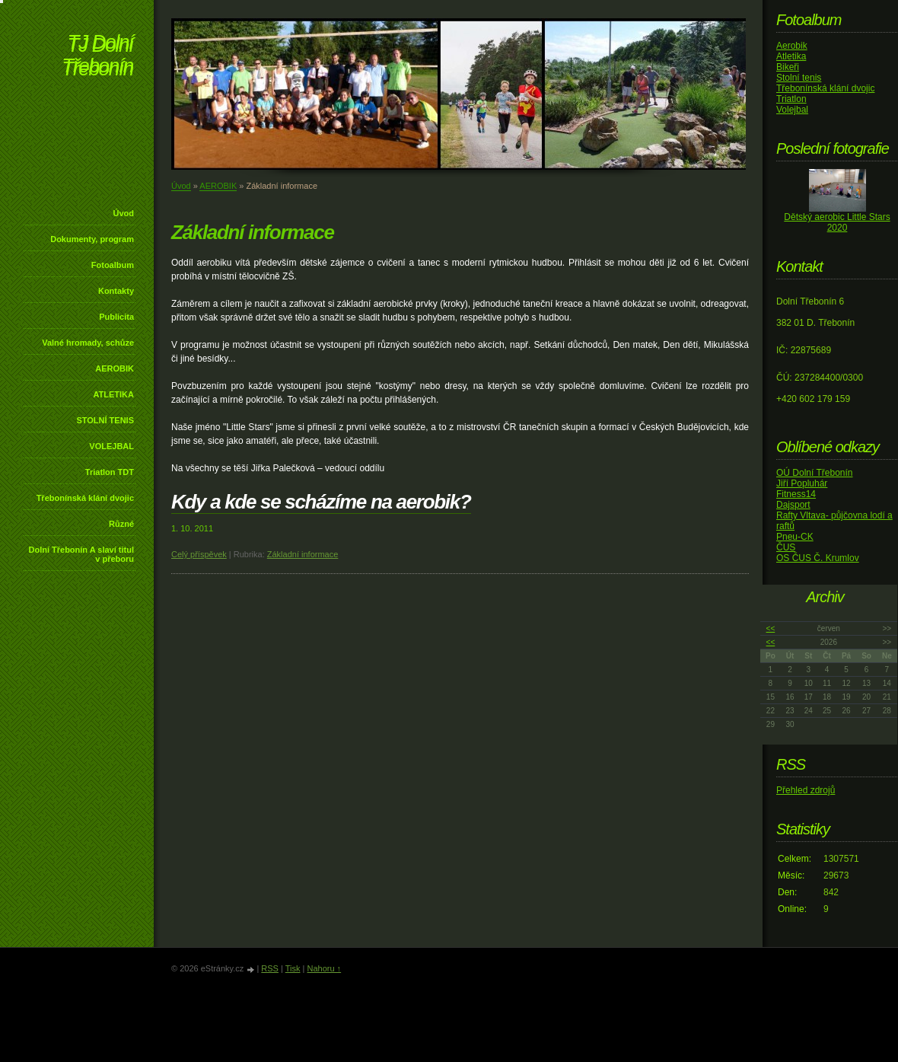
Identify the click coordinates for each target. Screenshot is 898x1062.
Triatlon (791, 99)
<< (770, 628)
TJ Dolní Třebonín (97, 56)
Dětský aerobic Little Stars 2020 (837, 222)
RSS (270, 968)
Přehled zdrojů (805, 790)
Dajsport (793, 504)
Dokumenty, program (92, 239)
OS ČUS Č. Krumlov (817, 558)
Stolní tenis (798, 77)
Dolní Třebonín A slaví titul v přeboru (81, 554)
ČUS (785, 547)
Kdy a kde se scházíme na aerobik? (321, 501)
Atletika (791, 56)
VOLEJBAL (111, 446)
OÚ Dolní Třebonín (814, 472)
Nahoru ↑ (324, 968)
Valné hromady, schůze (88, 342)
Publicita (116, 316)
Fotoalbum (112, 264)
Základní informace (303, 554)
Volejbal (792, 109)
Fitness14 (796, 494)
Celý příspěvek (199, 554)
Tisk (293, 968)
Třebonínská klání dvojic (85, 497)
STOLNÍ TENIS (105, 420)
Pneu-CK (795, 536)
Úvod (124, 213)
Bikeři (787, 67)
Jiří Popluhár (801, 483)
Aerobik (791, 45)
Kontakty (116, 290)
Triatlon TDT (109, 472)
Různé (121, 523)
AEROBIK (114, 368)
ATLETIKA (113, 394)
